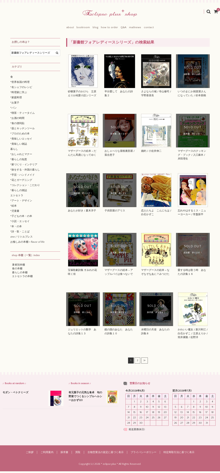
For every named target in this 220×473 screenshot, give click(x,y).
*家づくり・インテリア (23, 166)
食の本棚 (17, 270)
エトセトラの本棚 (22, 278)
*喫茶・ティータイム (22, 114)
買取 (77, 454)
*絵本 (13, 207)
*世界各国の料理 (20, 83)
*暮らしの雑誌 (18, 192)
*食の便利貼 (17, 125)
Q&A (128, 28)
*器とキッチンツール (22, 130)
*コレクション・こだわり (25, 186)
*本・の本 (16, 228)
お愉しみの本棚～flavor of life (27, 243)
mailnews (145, 28)
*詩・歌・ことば (20, 233)
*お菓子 (14, 104)
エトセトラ (16, 197)
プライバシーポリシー (143, 454)
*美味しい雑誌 (18, 145)
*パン (13, 109)
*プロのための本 (20, 135)
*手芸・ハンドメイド (22, 176)
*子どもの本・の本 (21, 217)
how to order (109, 28)
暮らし (14, 150)
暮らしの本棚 (20, 274)
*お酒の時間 (17, 119)
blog (90, 28)
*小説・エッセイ (20, 223)
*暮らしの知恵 (18, 161)
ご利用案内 (47, 454)
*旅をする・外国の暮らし (25, 171)
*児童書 (14, 212)
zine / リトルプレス (21, 238)
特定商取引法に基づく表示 (178, 454)
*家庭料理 (16, 99)
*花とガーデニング (21, 181)
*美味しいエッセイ (21, 140)
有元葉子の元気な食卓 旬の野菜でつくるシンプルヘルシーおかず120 (85, 398)
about (55, 28)
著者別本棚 (18, 266)
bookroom (73, 28)
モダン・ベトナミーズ (15, 394)
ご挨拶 (30, 454)
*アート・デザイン (21, 202)
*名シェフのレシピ (21, 88)
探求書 (64, 454)
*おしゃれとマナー (21, 156)
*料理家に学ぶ (18, 94)
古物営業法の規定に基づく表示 (105, 454)
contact (164, 28)
